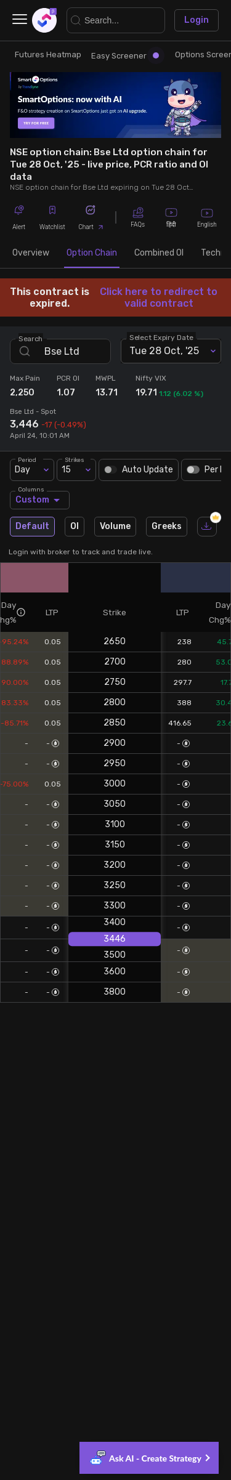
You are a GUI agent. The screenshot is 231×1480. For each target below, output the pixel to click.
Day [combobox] (22, 469)
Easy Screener (125, 55)
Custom (39, 500)
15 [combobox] (66, 469)
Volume (115, 526)
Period (27, 459)
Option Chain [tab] (92, 253)
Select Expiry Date (161, 337)
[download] (207, 526)
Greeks (167, 526)
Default (32, 526)
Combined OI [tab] (159, 253)
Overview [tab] (31, 253)
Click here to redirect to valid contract (158, 297)
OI (74, 526)
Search (30, 338)
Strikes (74, 459)
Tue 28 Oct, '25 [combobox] (164, 351)
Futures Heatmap (48, 54)
